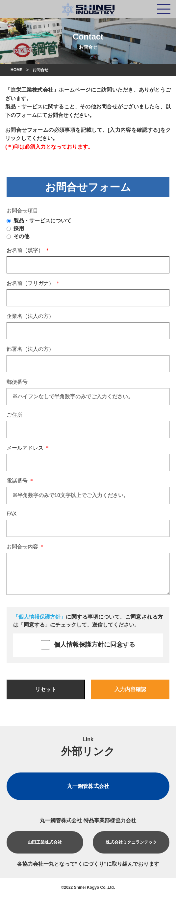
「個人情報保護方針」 (39, 617)
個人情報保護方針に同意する (88, 645)
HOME (16, 70)
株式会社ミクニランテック (131, 842)
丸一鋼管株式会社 (88, 786)
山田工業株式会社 (45, 842)
